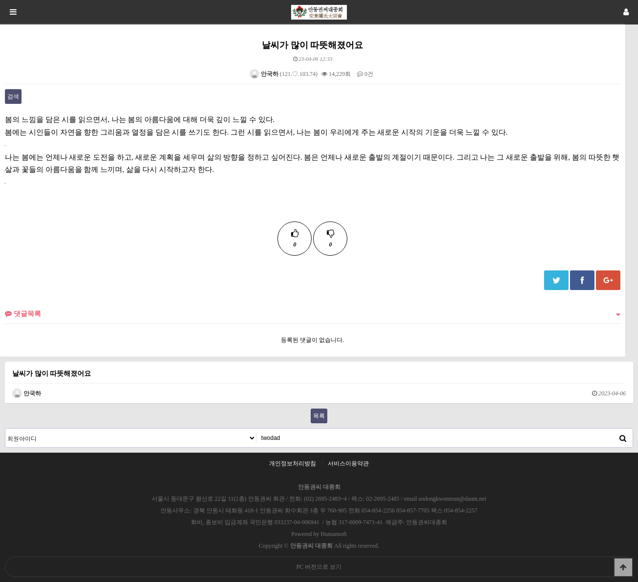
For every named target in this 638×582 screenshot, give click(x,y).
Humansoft (333, 534)
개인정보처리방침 (292, 463)
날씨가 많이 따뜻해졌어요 (51, 373)
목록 (319, 415)
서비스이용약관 (348, 463)
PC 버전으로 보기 (319, 566)
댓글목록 (23, 313)
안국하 (264, 74)
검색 (13, 96)
